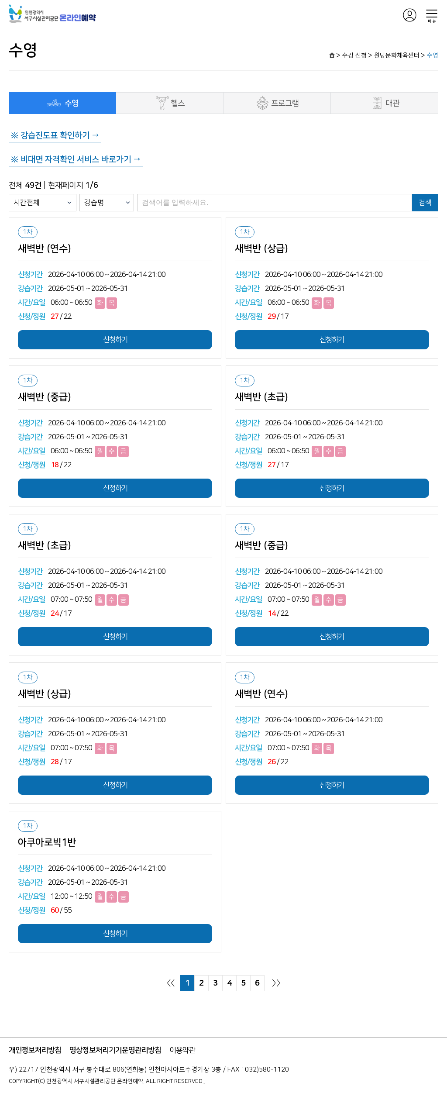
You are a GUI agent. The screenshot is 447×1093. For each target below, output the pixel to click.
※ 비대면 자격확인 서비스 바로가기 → (76, 159)
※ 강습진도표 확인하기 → (55, 135)
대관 (384, 102)
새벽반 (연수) (44, 249)
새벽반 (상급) (261, 249)
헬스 (170, 102)
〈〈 (171, 983)
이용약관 (182, 1050)
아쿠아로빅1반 (47, 843)
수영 (432, 55)
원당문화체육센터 (396, 55)
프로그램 (277, 102)
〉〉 (276, 983)
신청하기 (115, 340)
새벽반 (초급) (261, 397)
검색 (425, 203)
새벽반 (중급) (44, 397)
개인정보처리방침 (35, 1050)
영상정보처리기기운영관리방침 (115, 1050)
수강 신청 (354, 55)
